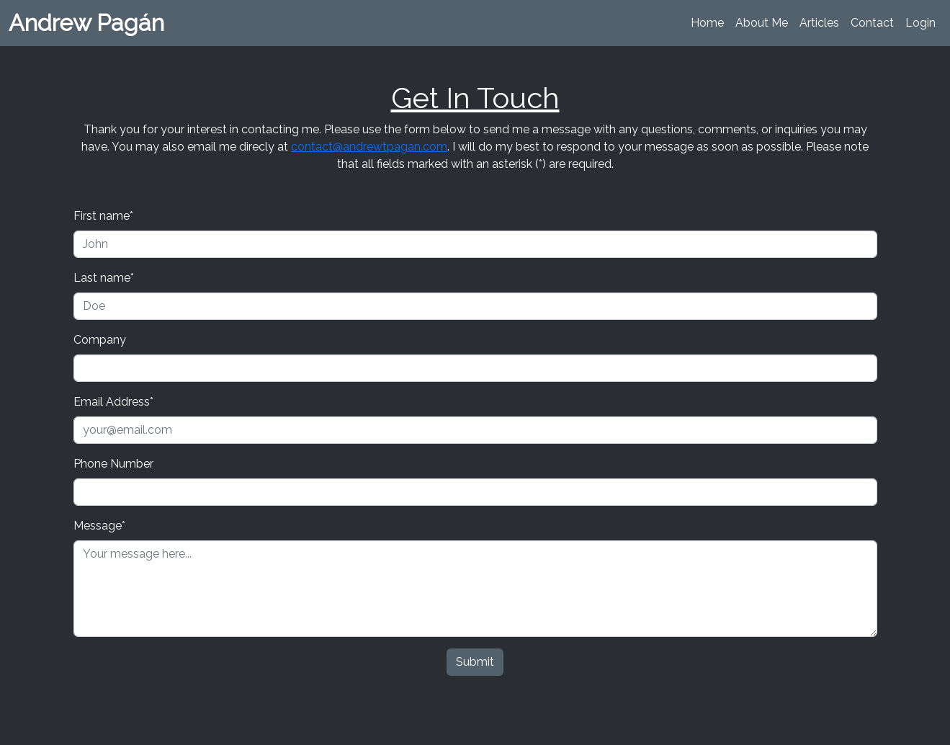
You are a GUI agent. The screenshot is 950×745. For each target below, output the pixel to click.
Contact (872, 23)
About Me (761, 23)
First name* (103, 216)
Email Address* (113, 402)
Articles (819, 23)
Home (707, 23)
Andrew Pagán (86, 22)
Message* (99, 525)
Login (920, 23)
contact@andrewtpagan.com (369, 146)
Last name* (103, 278)
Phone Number (113, 463)
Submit (475, 662)
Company (99, 340)
